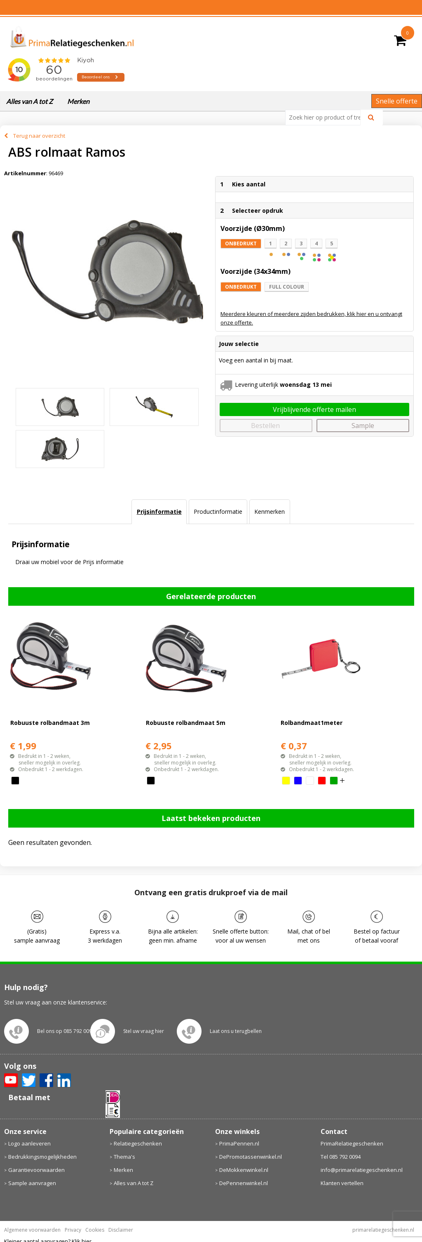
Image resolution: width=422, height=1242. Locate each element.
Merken (78, 101)
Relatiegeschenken (138, 1143)
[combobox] (326, 117)
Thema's (124, 1156)
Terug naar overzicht (39, 135)
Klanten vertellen (342, 1183)
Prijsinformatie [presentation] (159, 511)
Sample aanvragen (32, 1183)
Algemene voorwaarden (32, 1229)
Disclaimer (120, 1229)
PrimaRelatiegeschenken (352, 1143)
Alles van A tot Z (29, 101)
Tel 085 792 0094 (341, 1156)
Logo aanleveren (29, 1143)
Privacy (73, 1229)
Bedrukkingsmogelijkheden (42, 1156)
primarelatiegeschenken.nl (383, 1229)
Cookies (94, 1229)
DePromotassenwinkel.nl (250, 1156)
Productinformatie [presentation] (218, 511)
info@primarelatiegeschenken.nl (362, 1170)
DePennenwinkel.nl (243, 1183)
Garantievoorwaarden (36, 1170)
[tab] (158, 511)
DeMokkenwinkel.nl (243, 1170)
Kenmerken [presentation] (269, 511)
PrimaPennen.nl (239, 1143)
